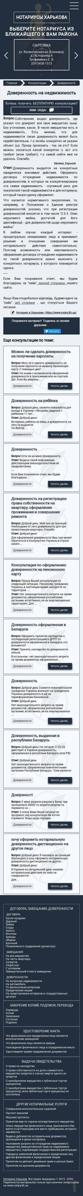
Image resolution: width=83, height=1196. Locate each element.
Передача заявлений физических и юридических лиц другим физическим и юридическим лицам (39, 1156)
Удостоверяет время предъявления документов (36, 1051)
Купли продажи (15, 918)
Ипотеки (11, 933)
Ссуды (10, 927)
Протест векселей (17, 1113)
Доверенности (22, 386)
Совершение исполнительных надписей (31, 1108)
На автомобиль (16, 984)
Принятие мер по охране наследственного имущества (40, 1121)
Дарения (11, 921)
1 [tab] (18, 70)
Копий (10, 1013)
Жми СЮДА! (41, 110)
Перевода (12, 1010)
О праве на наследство (20, 1066)
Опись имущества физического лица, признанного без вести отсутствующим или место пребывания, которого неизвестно (41, 1129)
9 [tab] (41, 75)
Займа (10, 924)
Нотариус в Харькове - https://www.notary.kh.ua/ (46, 312)
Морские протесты (17, 1117)
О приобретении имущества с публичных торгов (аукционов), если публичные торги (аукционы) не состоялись (37, 1091)
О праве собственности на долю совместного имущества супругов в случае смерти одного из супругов (36, 1073)
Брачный (11, 943)
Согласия (12, 1019)
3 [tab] (31, 70)
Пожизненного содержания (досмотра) (30, 946)
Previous (6, 55)
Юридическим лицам (19, 990)
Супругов (11, 962)
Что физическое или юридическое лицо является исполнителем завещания (37, 1037)
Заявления (12, 1016)
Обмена (10, 940)
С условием (13, 968)
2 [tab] (25, 70)
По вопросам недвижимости (24, 981)
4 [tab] (38, 70)
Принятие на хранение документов (28, 1165)
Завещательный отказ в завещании (28, 971)
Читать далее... (59, 386)
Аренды (10, 937)
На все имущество (17, 955)
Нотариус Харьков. (15, 1179)
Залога (10, 930)
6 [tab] (51, 70)
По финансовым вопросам (23, 987)
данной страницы (52, 283)
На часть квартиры (18, 959)
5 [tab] (45, 70)
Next (77, 55)
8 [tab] (65, 70)
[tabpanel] (41, 54)
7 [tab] (58, 70)
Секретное (12, 965)
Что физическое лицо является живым (30, 1043)
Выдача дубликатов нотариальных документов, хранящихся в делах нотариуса (36, 1138)
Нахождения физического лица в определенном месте (40, 1047)
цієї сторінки (25, 302)
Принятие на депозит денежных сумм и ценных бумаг (40, 1161)
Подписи (11, 1022)
